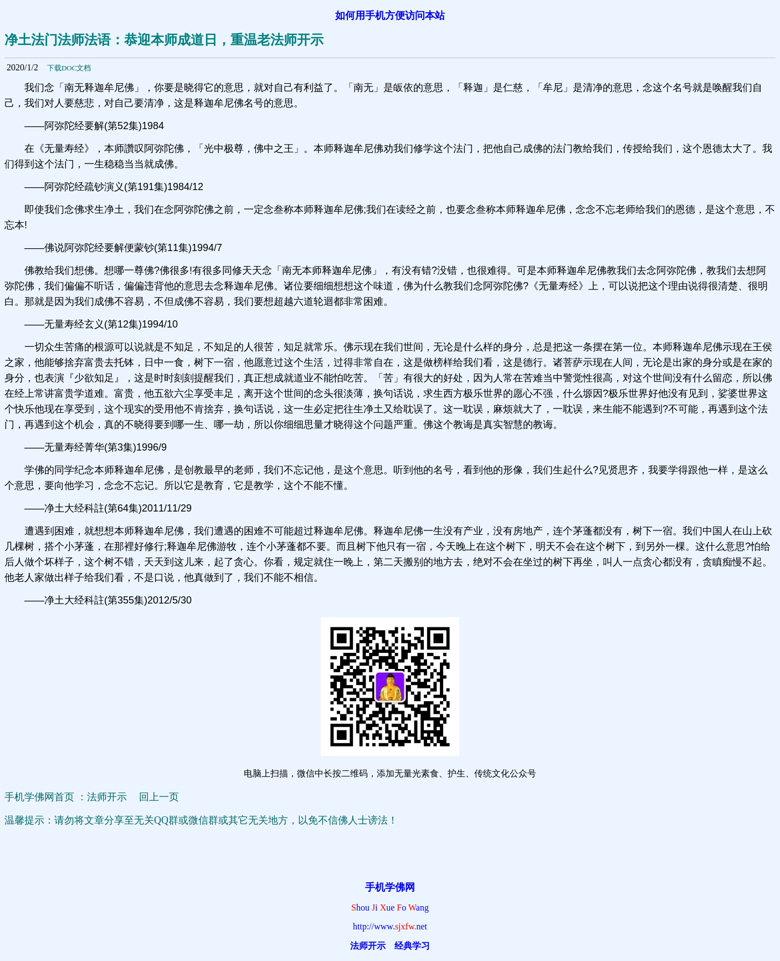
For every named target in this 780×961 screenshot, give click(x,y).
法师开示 (368, 945)
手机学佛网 (390, 887)
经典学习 (412, 945)
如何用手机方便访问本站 (390, 15)
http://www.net (390, 926)
